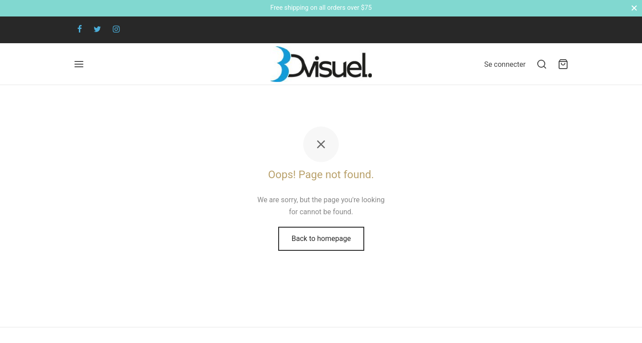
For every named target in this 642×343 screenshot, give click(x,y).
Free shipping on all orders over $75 (320, 8)
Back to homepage (321, 238)
